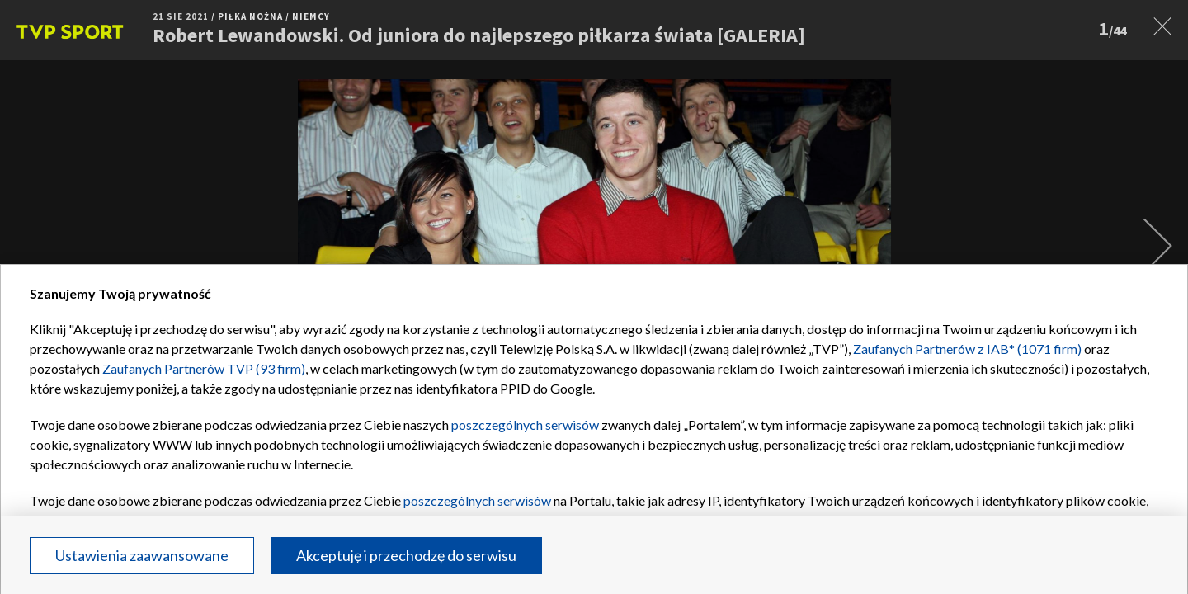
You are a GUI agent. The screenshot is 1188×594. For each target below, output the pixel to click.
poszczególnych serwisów (525, 424)
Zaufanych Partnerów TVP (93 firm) (203, 368)
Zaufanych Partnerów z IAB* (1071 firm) (967, 348)
